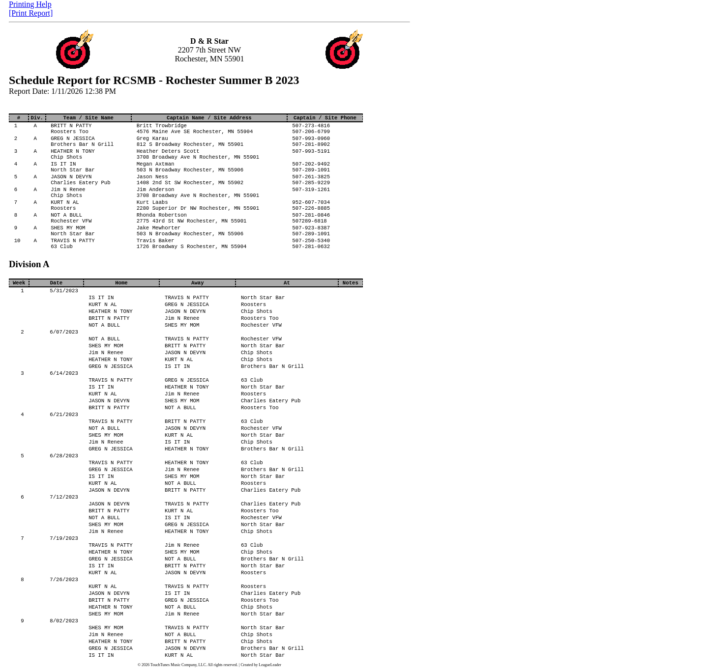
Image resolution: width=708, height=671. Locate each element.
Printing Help (30, 4)
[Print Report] (31, 13)
